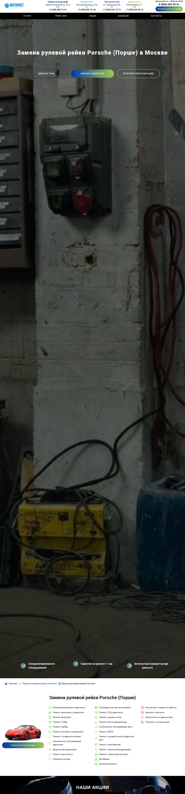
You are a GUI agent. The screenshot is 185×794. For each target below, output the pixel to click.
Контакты (156, 16)
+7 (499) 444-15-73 (112, 10)
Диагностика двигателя (65, 749)
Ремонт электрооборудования (115, 749)
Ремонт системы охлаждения (68, 731)
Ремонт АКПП (106, 731)
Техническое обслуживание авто (116, 726)
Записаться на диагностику (159, 717)
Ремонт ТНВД (60, 722)
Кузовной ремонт (108, 764)
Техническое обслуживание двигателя (67, 743)
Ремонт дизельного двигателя (68, 712)
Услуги (27, 16)
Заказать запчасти (154, 712)
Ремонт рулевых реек (110, 717)
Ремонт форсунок (62, 717)
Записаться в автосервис (23, 745)
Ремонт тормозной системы (113, 754)
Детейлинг (104, 759)
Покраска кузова (61, 759)
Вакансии (123, 16)
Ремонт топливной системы (67, 736)
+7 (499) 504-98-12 (134, 10)
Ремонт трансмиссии (110, 744)
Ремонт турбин (60, 726)
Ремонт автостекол (63, 754)
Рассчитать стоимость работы (160, 707)
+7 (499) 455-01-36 (87, 10)
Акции (92, 16)
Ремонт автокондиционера (113, 722)
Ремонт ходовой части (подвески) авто (116, 738)
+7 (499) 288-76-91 (58, 10)
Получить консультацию (169, 9)
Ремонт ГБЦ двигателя (111, 712)
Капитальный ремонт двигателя (69, 707)
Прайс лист (61, 16)
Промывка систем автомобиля (115, 707)
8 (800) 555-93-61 (169, 4)
